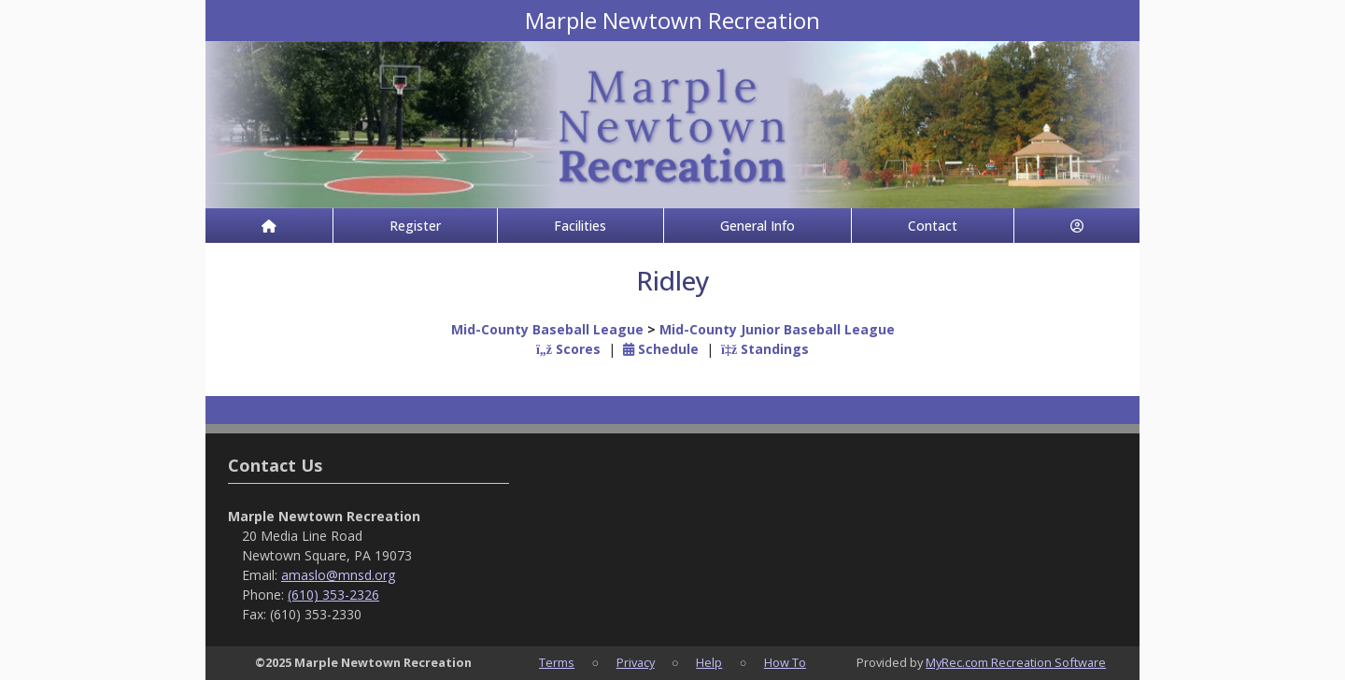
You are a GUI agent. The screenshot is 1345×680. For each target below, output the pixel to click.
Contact (932, 225)
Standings (765, 349)
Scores (568, 349)
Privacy (635, 662)
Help (709, 662)
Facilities (580, 225)
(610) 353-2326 (333, 594)
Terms (556, 662)
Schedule (661, 349)
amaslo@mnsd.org (338, 575)
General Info (757, 225)
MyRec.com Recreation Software (1016, 662)
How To (785, 662)
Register (415, 225)
